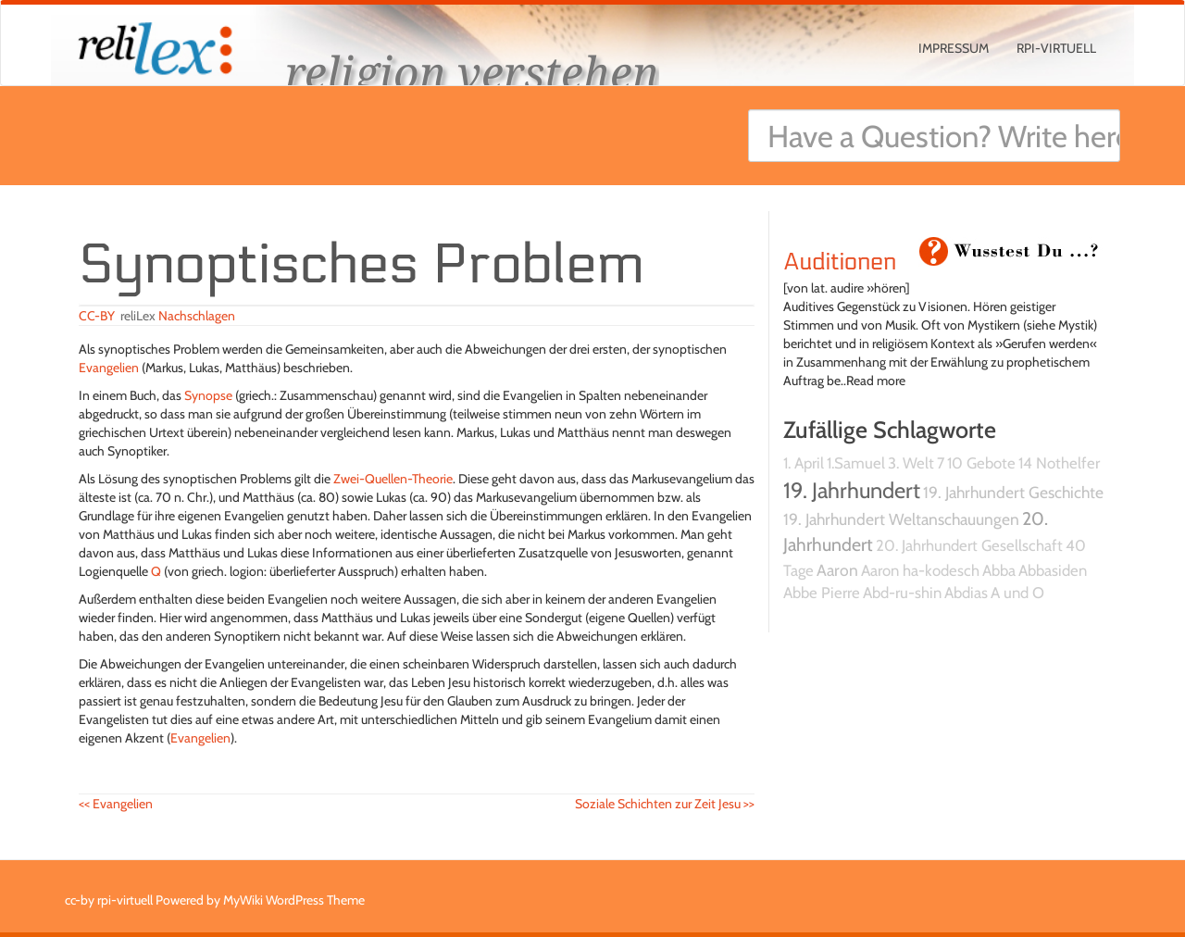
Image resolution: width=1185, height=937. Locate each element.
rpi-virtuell (1056, 48)
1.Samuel (856, 463)
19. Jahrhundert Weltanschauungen (901, 519)
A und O (1017, 592)
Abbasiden (1052, 570)
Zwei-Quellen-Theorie (393, 478)
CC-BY (97, 315)
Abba (999, 570)
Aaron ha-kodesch (920, 570)
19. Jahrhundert (851, 490)
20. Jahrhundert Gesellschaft (969, 545)
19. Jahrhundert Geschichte (1013, 492)
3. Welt (911, 463)
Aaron (837, 570)
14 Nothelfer (1059, 463)
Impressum (953, 48)
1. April (803, 463)
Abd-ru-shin (902, 592)
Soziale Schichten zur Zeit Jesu (665, 803)
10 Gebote (981, 463)
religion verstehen (472, 72)
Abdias (966, 592)
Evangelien (109, 367)
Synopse (208, 395)
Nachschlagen (196, 315)
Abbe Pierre (821, 592)
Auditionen (839, 262)
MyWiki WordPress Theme (294, 900)
